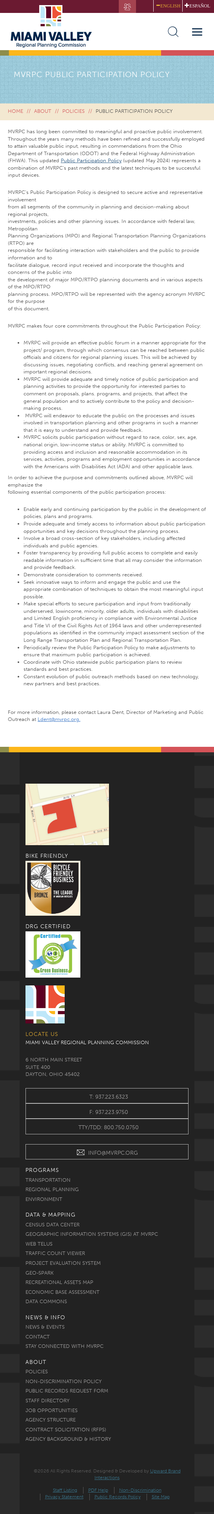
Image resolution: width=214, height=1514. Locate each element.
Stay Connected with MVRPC (64, 1346)
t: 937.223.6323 (108, 1097)
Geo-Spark (39, 1273)
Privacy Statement (64, 1497)
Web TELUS (39, 1244)
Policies (73, 111)
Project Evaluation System (63, 1263)
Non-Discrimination (140, 1490)
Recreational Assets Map (59, 1282)
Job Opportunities (51, 1410)
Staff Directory (47, 1401)
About (42, 111)
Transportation (48, 1180)
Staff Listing (65, 1490)
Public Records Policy (117, 1497)
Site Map (161, 1497)
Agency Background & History (68, 1439)
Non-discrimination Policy (63, 1381)
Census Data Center (52, 1225)
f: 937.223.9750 (108, 1112)
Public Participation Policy (91, 160)
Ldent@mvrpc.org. (59, 719)
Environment (43, 1199)
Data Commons (46, 1301)
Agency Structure (50, 1420)
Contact (37, 1337)
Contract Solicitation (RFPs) (65, 1430)
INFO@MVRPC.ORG (107, 1153)
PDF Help (98, 1490)
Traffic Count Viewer (55, 1253)
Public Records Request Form (66, 1391)
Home (15, 111)
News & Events (45, 1327)
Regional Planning (52, 1189)
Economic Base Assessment (62, 1292)
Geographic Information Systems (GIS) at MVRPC (91, 1234)
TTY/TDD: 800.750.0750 (108, 1127)
